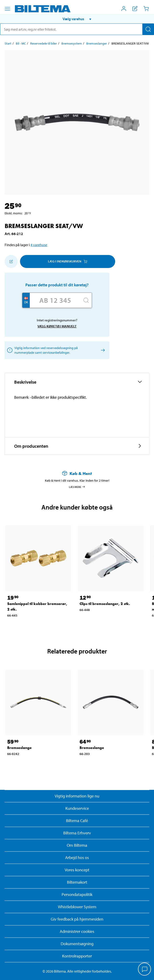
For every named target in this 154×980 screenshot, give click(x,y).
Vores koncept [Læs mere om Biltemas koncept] (77, 869)
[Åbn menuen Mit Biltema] (123, 8)
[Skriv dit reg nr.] (55, 300)
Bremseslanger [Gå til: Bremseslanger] (96, 43)
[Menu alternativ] (7, 9)
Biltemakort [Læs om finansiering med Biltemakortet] (77, 882)
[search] (77, 29)
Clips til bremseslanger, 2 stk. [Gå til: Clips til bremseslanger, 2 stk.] (105, 603)
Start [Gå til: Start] (8, 43)
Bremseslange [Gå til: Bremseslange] (19, 747)
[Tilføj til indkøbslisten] (11, 261)
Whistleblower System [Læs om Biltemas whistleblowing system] (77, 906)
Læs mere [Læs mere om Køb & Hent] (77, 487)
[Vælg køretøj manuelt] (102, 350)
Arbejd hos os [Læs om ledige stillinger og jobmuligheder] (77, 857)
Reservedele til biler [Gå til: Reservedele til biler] (43, 43)
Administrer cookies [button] (77, 931)
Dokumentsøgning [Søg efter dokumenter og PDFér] (77, 943)
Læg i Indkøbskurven (67, 261)
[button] (77, 18)
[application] (144, 969)
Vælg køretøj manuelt (57, 326)
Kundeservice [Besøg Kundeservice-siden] (77, 808)
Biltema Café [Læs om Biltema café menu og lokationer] (77, 820)
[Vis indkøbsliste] (135, 8)
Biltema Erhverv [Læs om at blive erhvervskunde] (77, 833)
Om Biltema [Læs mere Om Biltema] (77, 845)
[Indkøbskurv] (146, 8)
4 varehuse (38, 244)
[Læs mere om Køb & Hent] (77, 473)
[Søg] (148, 29)
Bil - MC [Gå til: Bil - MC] (21, 43)
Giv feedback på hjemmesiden (77, 919)
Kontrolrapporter (77, 956)
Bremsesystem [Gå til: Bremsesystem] (71, 43)
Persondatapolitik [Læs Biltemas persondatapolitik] (77, 894)
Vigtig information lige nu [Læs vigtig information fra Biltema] (77, 796)
